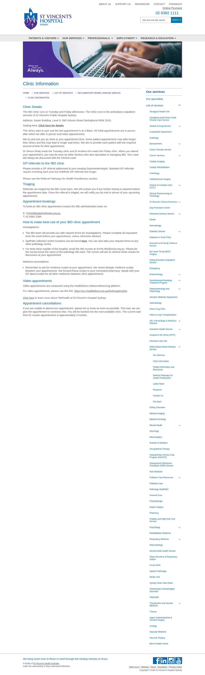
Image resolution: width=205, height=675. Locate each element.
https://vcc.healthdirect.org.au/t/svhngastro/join (100, 290)
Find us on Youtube (178, 660)
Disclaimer (163, 667)
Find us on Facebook (156, 660)
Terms (153, 667)
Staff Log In (134, 667)
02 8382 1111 (167, 13)
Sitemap (145, 667)
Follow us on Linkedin (163, 660)
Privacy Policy (175, 667)
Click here (28, 297)
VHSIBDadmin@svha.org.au (44, 213)
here (84, 240)
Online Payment (172, 8)
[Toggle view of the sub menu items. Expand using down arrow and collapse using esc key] (179, 126)
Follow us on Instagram (171, 660)
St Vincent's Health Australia (46, 663)
